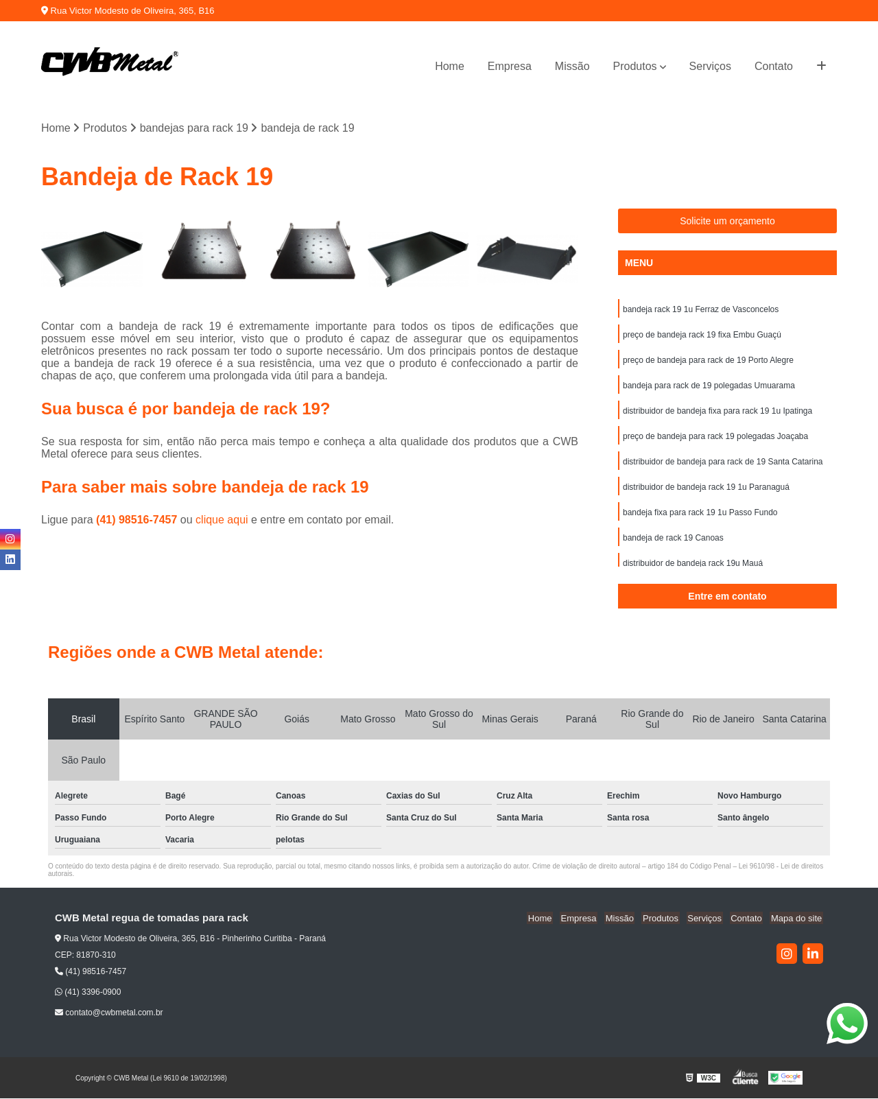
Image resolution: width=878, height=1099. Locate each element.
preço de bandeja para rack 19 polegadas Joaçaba (715, 440)
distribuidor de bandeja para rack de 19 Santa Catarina (723, 466)
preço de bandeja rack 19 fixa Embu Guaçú (702, 336)
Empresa (510, 66)
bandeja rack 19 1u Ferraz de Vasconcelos (701, 310)
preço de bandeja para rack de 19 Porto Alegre (708, 362)
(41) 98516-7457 (138, 520)
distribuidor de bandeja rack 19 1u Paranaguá (706, 492)
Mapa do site (797, 919)
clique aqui (221, 520)
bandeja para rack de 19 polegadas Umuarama (709, 388)
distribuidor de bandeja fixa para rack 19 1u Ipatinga (717, 414)
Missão (572, 66)
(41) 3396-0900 (88, 992)
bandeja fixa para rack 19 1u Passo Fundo (700, 518)
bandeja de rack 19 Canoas (673, 545)
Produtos (635, 66)
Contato (774, 66)
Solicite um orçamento (727, 221)
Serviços (710, 66)
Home (449, 66)
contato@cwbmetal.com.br (109, 1013)
